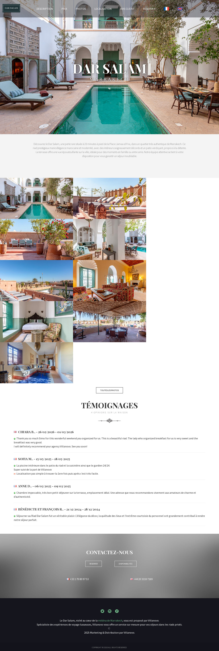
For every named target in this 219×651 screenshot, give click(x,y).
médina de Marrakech (110, 620)
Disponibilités (125, 563)
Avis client (127, 8)
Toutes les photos (109, 390)
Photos (81, 8)
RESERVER (149, 8)
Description (44, 8)
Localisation (103, 8)
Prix (64, 8)
